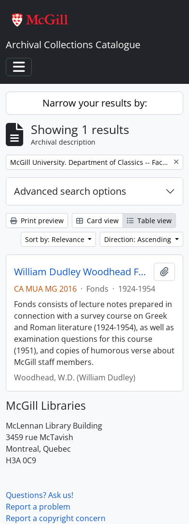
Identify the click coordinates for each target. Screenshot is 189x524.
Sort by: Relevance (55, 239)
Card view (97, 220)
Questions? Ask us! (39, 495)
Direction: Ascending (138, 239)
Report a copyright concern (56, 518)
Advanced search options (70, 191)
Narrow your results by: (94, 102)
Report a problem (38, 506)
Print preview (37, 220)
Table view (149, 220)
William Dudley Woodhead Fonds (82, 272)
